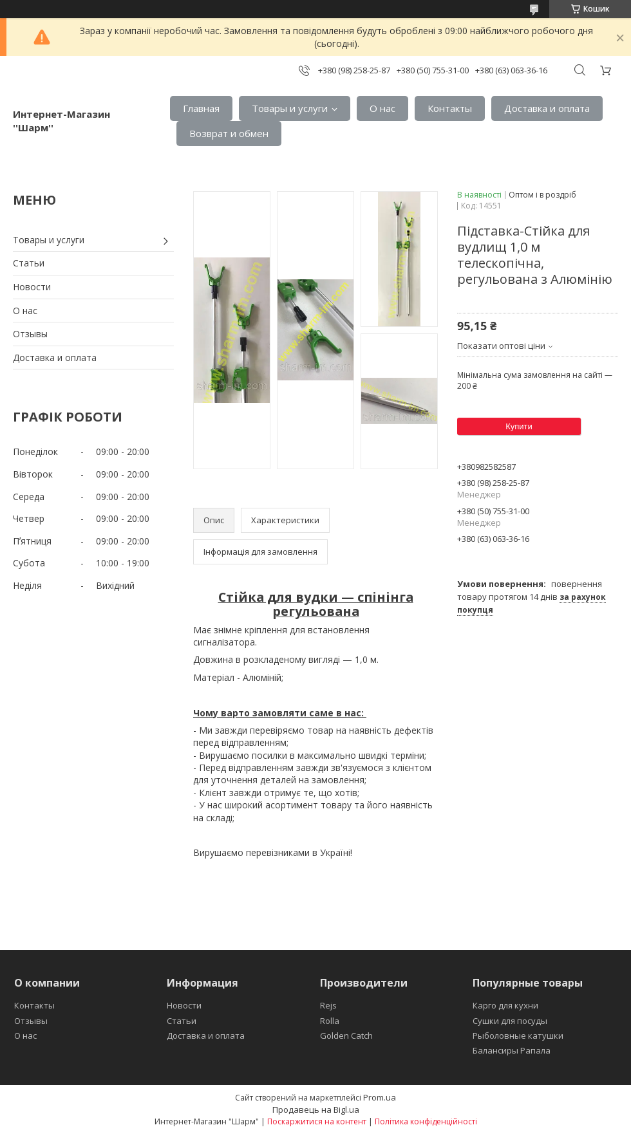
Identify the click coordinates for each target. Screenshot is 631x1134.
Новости (32, 287)
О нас (382, 108)
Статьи (28, 263)
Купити (518, 426)
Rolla (329, 1021)
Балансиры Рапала (512, 1050)
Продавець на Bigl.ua (315, 1109)
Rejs (328, 1005)
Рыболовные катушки (518, 1035)
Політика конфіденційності (426, 1121)
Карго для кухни (505, 1005)
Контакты (450, 108)
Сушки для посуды (510, 1021)
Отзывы (30, 334)
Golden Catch (346, 1035)
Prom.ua (379, 1097)
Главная (201, 108)
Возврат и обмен (228, 133)
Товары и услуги (290, 108)
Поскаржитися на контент (316, 1121)
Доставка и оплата (547, 108)
